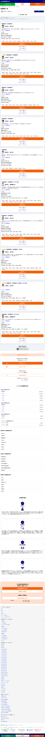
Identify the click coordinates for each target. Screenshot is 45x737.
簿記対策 (2, 687)
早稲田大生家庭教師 (4, 699)
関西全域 (3, 404)
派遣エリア (3, 613)
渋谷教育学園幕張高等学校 (5, 467)
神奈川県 (3, 395)
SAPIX (2, 477)
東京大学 (2, 433)
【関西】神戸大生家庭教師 (5, 709)
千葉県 (3, 400)
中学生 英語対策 (4, 662)
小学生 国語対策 (4, 650)
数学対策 (2, 644)
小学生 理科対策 (4, 652)
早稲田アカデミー (4, 482)
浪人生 (3, 640)
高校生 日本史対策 (4, 672)
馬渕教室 (2, 488)
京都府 (3, 409)
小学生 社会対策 (4, 654)
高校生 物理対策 (4, 670)
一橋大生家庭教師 (4, 702)
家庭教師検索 (3, 696)
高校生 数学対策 (4, 664)
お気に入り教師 (4, 697)
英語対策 (2, 647)
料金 (2, 612)
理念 (2, 608)
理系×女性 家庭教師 (4, 712)
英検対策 (2, 677)
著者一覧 (2, 719)
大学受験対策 (4, 635)
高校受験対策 (4, 631)
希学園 (2, 491)
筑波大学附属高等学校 (5, 465)
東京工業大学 (3, 442)
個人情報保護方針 (4, 721)
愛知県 (3, 418)
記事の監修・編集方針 (5, 718)
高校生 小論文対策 (4, 675)
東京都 (3, 393)
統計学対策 (3, 685)
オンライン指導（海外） (5, 617)
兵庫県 (3, 411)
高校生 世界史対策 (4, 674)
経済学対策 (3, 684)
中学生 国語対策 (4, 660)
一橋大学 (2, 440)
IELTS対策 (3, 692)
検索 (39, 11)
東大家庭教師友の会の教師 (11, 6)
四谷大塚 (2, 484)
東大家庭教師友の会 (5, 1)
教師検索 (17, 6)
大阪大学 (2, 447)
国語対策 (2, 646)
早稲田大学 (3, 435)
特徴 (2, 610)
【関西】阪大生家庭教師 (5, 707)
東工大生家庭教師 (4, 704)
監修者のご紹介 (4, 716)
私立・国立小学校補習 (5, 624)
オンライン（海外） (5, 422)
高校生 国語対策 (4, 665)
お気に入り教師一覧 (22, 48)
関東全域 (3, 391)
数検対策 (2, 679)
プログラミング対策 (4, 682)
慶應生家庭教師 (4, 701)
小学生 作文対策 (4, 655)
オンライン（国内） (5, 424)
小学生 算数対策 (4, 649)
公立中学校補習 (4, 630)
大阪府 (3, 406)
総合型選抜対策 (4, 638)
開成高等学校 (3, 456)
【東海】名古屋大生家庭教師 (6, 710)
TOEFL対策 (3, 690)
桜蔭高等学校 (3, 461)
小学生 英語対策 (4, 657)
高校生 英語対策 (4, 667)
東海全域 (3, 415)
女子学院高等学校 (4, 463)
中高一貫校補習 (4, 628)
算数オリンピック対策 (5, 680)
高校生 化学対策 (4, 669)
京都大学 (2, 444)
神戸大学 (2, 449)
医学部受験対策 (4, 637)
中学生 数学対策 (4, 659)
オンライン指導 (4, 615)
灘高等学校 (3, 470)
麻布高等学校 (3, 458)
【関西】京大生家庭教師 (5, 706)
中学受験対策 (4, 623)
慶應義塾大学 (3, 437)
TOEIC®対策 (3, 688)
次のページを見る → (22, 346)
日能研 (2, 479)
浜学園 (2, 486)
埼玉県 (3, 397)
